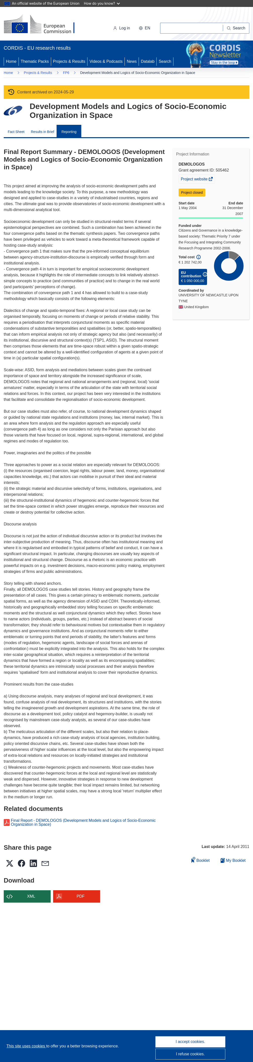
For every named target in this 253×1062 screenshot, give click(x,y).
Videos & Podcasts (106, 61)
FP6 (66, 73)
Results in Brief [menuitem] (42, 132)
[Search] (236, 28)
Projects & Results (69, 61)
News (132, 61)
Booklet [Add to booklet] (200, 860)
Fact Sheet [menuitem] (16, 132)
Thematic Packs (35, 61)
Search (165, 61)
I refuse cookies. (190, 1054)
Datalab (147, 61)
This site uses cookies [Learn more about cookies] (26, 1046)
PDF (80, 896)
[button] (144, 28)
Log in (121, 28)
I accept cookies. (190, 1042)
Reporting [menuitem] (69, 132)
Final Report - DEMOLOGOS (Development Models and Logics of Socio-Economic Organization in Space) (83, 822)
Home (11, 61)
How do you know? (102, 3)
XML (31, 896)
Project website (195, 180)
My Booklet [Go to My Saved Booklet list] (233, 860)
